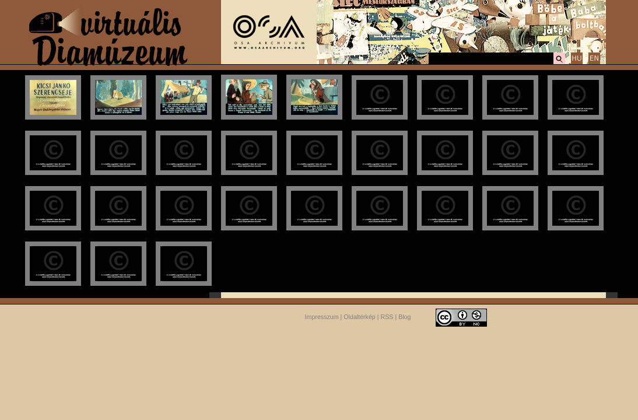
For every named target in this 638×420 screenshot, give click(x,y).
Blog (404, 316)
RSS (387, 316)
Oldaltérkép (359, 316)
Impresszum (322, 316)
